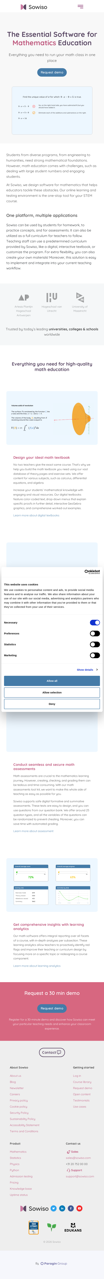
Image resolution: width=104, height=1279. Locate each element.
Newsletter (17, 1088)
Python (14, 1170)
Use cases (79, 1106)
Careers (15, 1094)
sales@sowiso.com (78, 1158)
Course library (82, 1082)
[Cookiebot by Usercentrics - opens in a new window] (84, 572)
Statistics (15, 1158)
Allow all (52, 680)
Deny (52, 703)
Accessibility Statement (24, 1125)
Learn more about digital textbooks (36, 515)
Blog (13, 1082)
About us (15, 1075)
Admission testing (21, 1176)
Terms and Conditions (24, 1131)
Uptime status (19, 1195)
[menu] (79, 7)
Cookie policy (18, 1106)
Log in (77, 1075)
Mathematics (18, 1151)
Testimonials (81, 1100)
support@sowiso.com (80, 1176)
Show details (85, 669)
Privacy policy (19, 1100)
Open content (81, 1094)
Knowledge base (21, 1188)
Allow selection (51, 692)
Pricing (14, 1182)
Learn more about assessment (33, 831)
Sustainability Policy (22, 1119)
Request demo (52, 72)
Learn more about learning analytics (37, 966)
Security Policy (19, 1112)
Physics (15, 1164)
